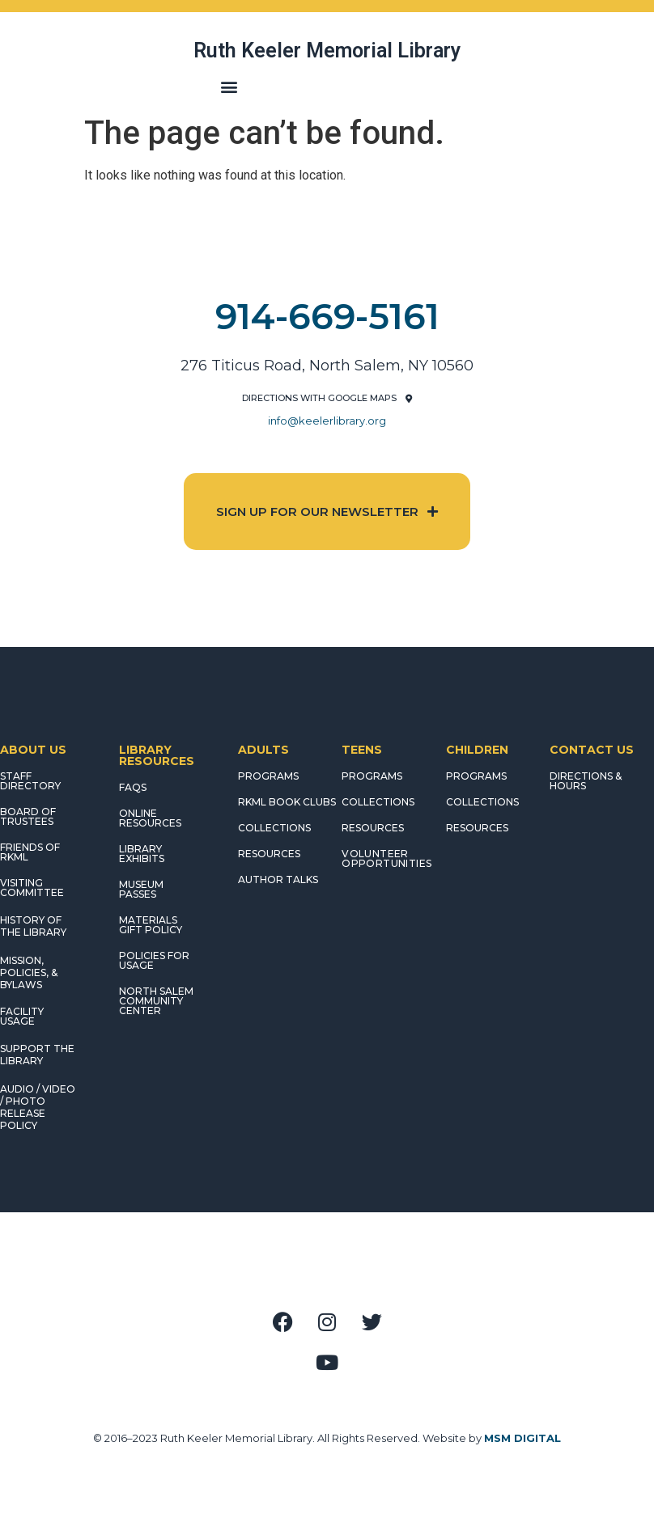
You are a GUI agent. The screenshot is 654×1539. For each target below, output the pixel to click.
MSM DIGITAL (522, 1437)
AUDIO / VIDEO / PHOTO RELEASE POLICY (37, 1107)
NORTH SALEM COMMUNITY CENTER (156, 1001)
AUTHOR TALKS (278, 879)
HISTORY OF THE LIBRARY (33, 926)
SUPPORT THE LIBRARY (37, 1054)
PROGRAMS (268, 776)
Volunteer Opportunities (386, 858)
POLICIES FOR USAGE (154, 960)
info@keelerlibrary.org (327, 420)
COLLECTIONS (274, 828)
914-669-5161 (327, 316)
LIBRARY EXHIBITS (141, 854)
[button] (228, 86)
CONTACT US (592, 749)
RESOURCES (269, 854)
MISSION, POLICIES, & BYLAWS (28, 972)
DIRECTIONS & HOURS (586, 781)
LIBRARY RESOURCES (156, 755)
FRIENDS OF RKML (30, 852)
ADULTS (263, 749)
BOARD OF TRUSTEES (28, 816)
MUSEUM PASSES (141, 889)
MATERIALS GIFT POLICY (150, 925)
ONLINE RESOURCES (150, 818)
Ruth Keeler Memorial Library (327, 50)
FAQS (133, 787)
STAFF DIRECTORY (30, 781)
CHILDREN (477, 749)
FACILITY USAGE (22, 1016)
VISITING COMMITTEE (32, 887)
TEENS (362, 749)
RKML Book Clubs (287, 802)
